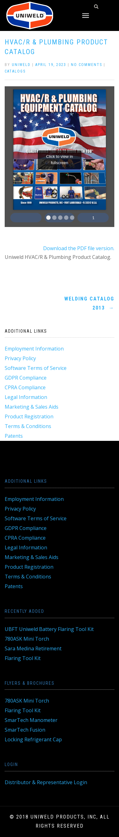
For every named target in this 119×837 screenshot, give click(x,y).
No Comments (86, 65)
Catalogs (15, 71)
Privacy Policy (20, 358)
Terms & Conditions (28, 426)
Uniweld (21, 65)
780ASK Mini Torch (27, 638)
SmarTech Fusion (25, 729)
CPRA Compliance (25, 387)
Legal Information (26, 397)
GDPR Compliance (26, 377)
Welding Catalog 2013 (89, 303)
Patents (14, 435)
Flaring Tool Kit (23, 658)
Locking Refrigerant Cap (33, 739)
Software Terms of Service (36, 368)
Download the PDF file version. (78, 248)
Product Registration (29, 416)
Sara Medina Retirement (33, 648)
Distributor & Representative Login (46, 782)
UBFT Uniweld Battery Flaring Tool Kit (49, 629)
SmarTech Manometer (31, 720)
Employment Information (34, 348)
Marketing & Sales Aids (31, 406)
